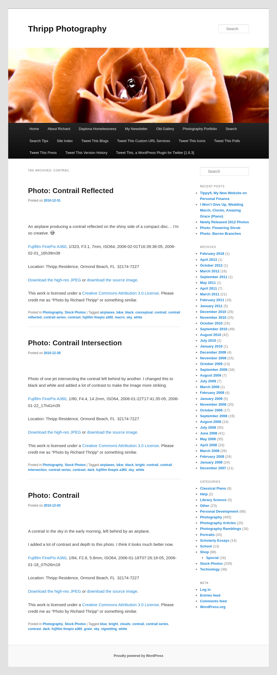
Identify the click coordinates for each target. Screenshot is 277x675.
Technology (210, 569)
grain (88, 629)
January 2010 (211, 346)
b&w (119, 312)
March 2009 (209, 387)
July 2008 (208, 427)
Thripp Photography (67, 28)
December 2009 (213, 352)
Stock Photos (75, 312)
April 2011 (208, 288)
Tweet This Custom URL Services (143, 141)
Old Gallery (165, 129)
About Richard (59, 129)
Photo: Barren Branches (220, 233)
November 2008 (213, 404)
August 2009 (210, 375)
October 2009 (211, 364)
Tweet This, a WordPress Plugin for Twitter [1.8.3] (155, 153)
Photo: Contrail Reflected (70, 191)
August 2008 (210, 422)
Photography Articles (218, 523)
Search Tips (38, 141)
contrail (160, 312)
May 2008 (208, 439)
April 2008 (208, 445)
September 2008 (213, 416)
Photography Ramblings (220, 529)
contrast (74, 317)
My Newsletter (136, 129)
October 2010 (211, 323)
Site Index (65, 141)
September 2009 (213, 370)
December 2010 (213, 312)
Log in (205, 590)
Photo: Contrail (53, 495)
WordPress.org (212, 607)
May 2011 (208, 283)
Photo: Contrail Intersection (75, 343)
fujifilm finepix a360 (97, 317)
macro (120, 317)
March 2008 (209, 451)
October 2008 (211, 410)
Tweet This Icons (192, 141)
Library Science (213, 500)
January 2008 (211, 462)
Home (34, 129)
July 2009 (208, 381)
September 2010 (213, 329)
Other (205, 506)
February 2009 (212, 393)
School (206, 546)
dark (90, 470)
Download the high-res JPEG (54, 280)
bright (140, 465)
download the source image (112, 280)
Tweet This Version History (86, 153)
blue (103, 624)
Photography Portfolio (200, 129)
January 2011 (211, 306)
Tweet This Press (42, 153)
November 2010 (213, 317)
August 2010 (210, 335)
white (138, 317)
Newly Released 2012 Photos (224, 222)
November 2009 (213, 358)
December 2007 (213, 468)
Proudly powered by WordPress (138, 656)
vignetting (109, 629)
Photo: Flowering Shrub (220, 228)
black (129, 312)
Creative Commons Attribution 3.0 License (120, 293)
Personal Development (219, 511)
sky (129, 317)
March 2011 (209, 294)
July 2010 (208, 340)
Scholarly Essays (214, 540)
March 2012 (209, 271)
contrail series (55, 317)
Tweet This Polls (227, 141)
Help (204, 494)
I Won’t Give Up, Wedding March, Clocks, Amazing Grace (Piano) (221, 210)
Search (231, 129)
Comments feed (213, 601)
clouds (125, 624)
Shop (204, 552)
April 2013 (208, 260)
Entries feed (210, 595)
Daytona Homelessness (97, 129)
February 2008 (212, 456)
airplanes (107, 312)
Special (212, 558)
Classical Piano (213, 488)
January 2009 (211, 399)
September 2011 (213, 277)
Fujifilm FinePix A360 (47, 246)
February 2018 (212, 254)
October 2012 (211, 265)
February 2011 (212, 300)
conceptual (144, 312)
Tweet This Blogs (94, 141)
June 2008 (208, 433)
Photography (53, 312)
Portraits (207, 535)
